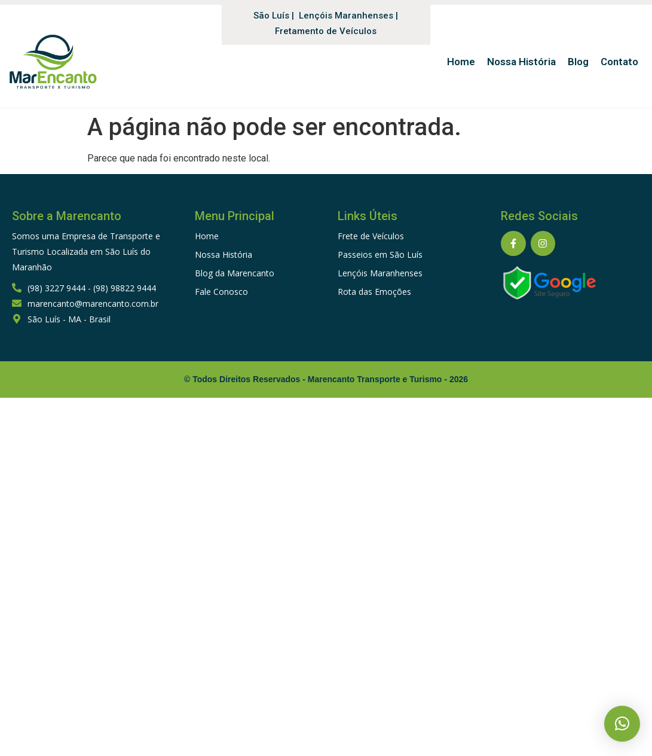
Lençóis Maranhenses (380, 273)
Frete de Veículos (371, 236)
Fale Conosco (221, 291)
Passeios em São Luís (380, 254)
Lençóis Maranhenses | (348, 15)
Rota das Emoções (374, 291)
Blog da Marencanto (234, 273)
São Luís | (273, 15)
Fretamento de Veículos (325, 31)
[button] (622, 724)
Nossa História (223, 254)
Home (207, 236)
